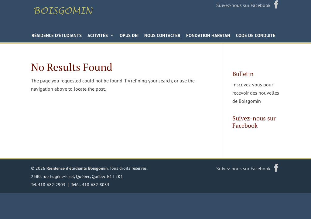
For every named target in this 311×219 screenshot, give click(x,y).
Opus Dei (129, 38)
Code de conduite (255, 38)
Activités (97, 38)
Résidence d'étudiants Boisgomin (77, 171)
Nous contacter (162, 38)
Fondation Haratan (208, 38)
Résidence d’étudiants (57, 38)
